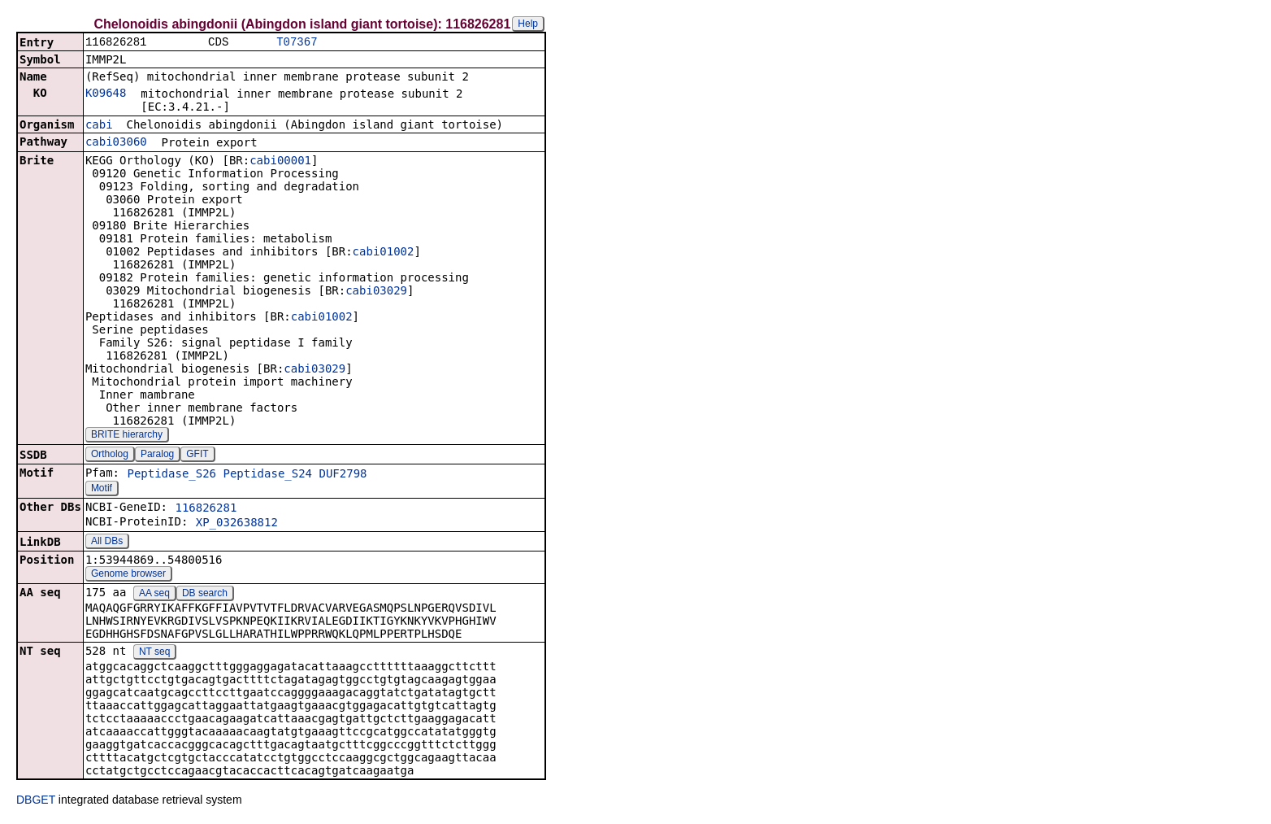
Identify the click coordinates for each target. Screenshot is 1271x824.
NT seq (154, 653)
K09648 (106, 94)
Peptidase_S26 (171, 475)
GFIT (197, 455)
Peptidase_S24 (267, 475)
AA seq (154, 594)
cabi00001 (280, 161)
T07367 (296, 42)
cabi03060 (116, 143)
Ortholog (109, 455)
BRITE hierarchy (127, 436)
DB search (205, 594)
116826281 (205, 509)
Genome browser (128, 575)
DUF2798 (343, 475)
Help (528, 23)
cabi (99, 126)
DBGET (35, 801)
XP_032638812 (237, 523)
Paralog (157, 455)
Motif (101, 489)
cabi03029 (376, 292)
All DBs (107, 542)
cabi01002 (383, 252)
